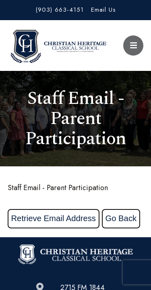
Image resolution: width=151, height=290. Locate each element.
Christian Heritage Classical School (57, 45)
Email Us (103, 9)
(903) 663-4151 (59, 9)
